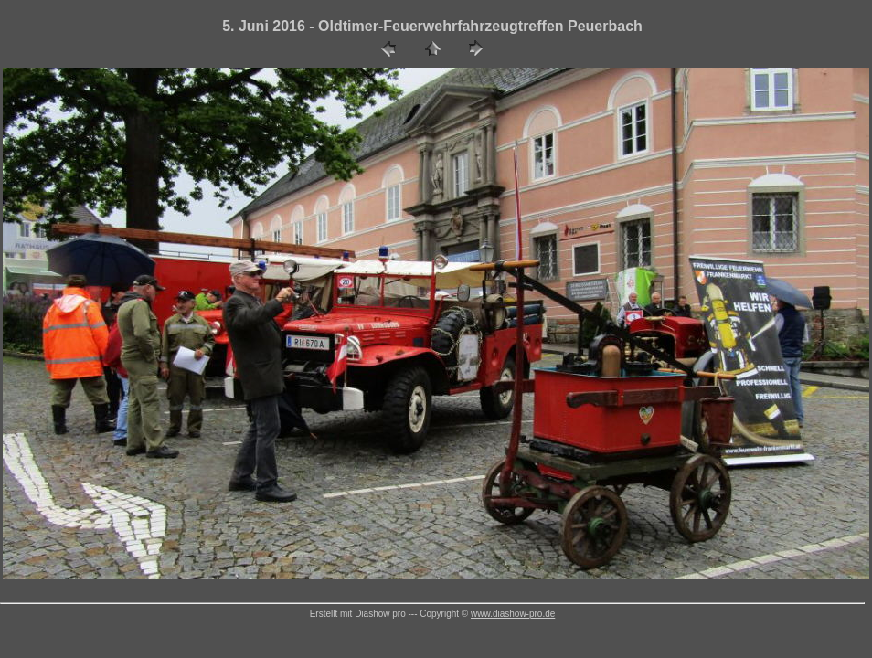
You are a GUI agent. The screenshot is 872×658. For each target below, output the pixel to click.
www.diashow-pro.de (513, 614)
